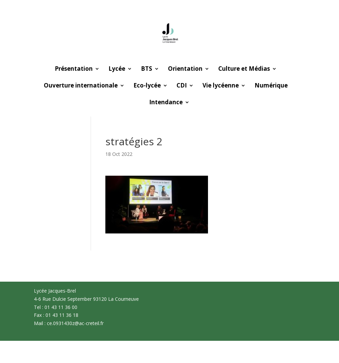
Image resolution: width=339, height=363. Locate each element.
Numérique (271, 86)
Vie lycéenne (221, 86)
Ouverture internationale (81, 86)
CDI (182, 86)
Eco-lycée (147, 86)
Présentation (74, 69)
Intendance (166, 103)
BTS (146, 69)
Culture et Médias (244, 69)
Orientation (185, 69)
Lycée (116, 69)
